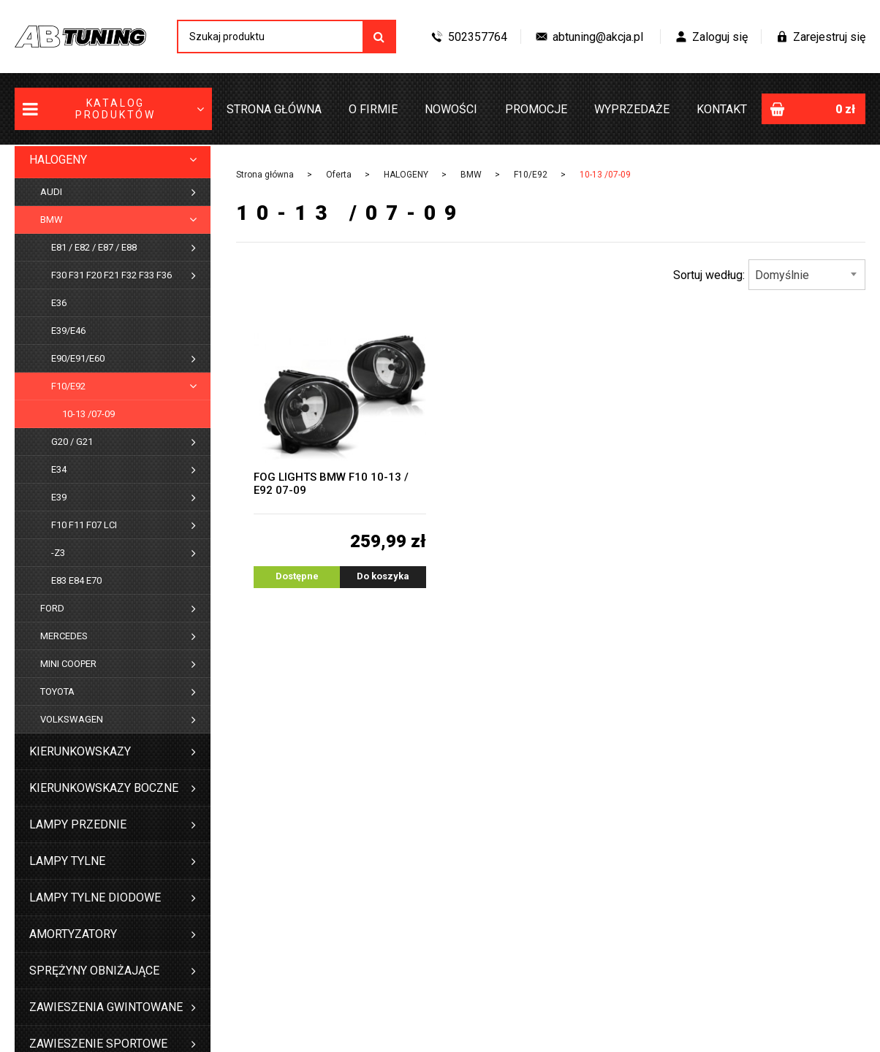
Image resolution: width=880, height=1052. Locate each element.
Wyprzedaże (632, 109)
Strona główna (274, 109)
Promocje (536, 109)
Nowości (451, 109)
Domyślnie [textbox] (782, 275)
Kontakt (722, 109)
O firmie (373, 109)
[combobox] (806, 274)
